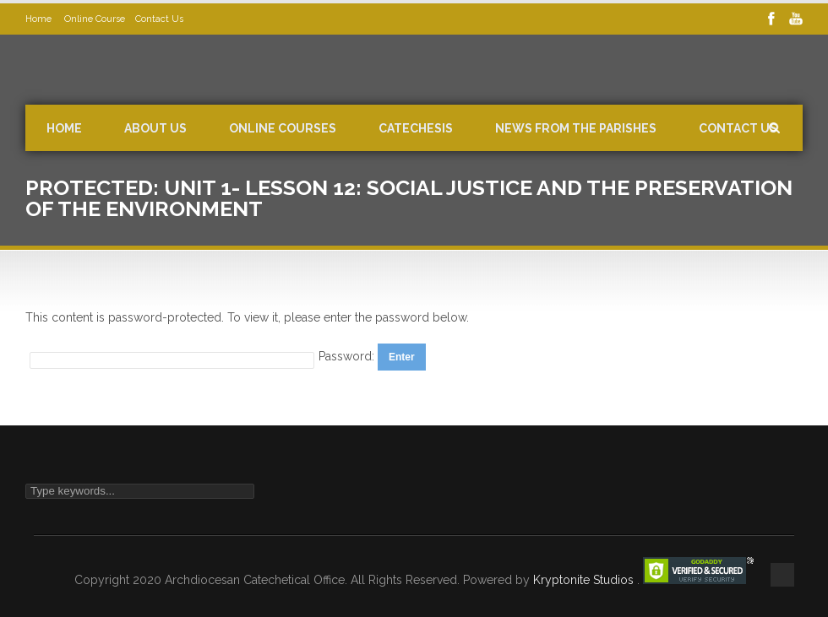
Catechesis (416, 128)
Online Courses (282, 128)
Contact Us (159, 19)
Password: (348, 356)
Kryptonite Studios (585, 580)
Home (39, 19)
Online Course (95, 19)
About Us (155, 128)
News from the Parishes (575, 128)
